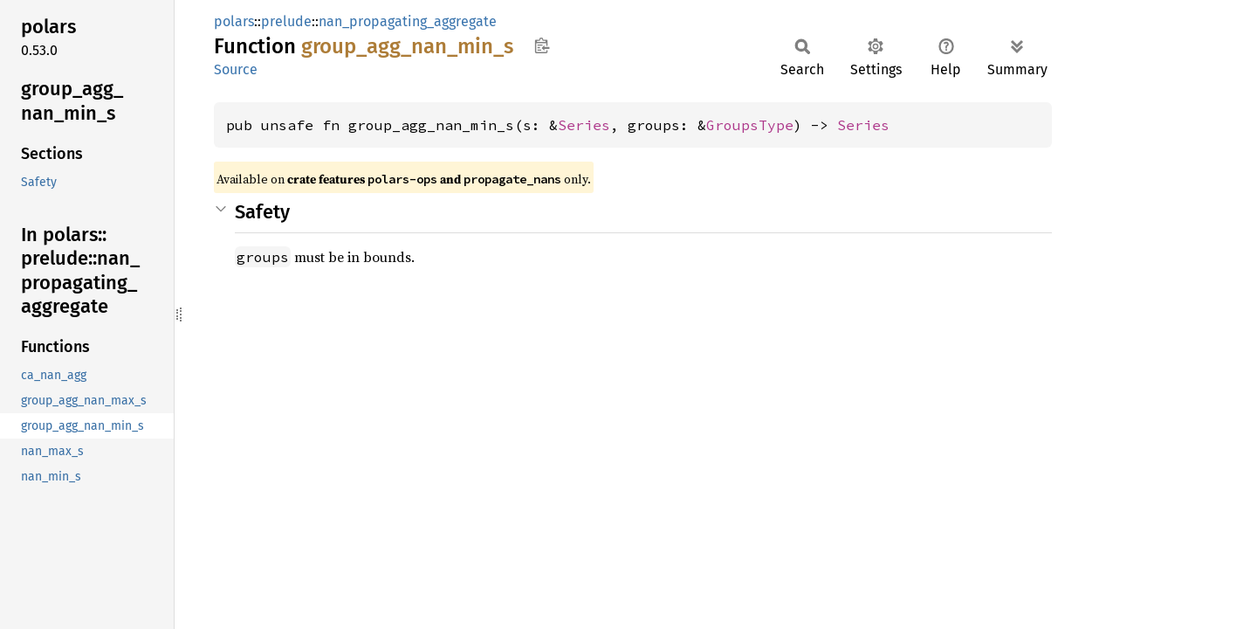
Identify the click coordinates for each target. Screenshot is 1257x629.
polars (234, 21)
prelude (286, 21)
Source (236, 69)
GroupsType (749, 125)
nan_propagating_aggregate (408, 21)
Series (584, 125)
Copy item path (541, 45)
